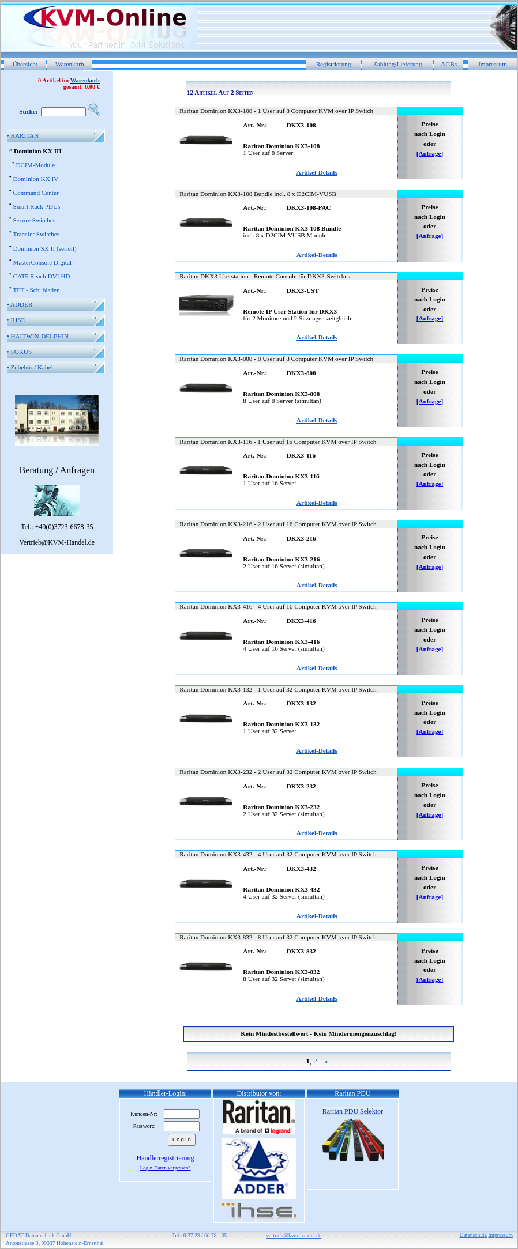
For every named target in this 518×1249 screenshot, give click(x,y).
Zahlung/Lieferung (397, 64)
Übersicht (24, 64)
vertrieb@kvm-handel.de (293, 1235)
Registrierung (333, 64)
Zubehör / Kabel (30, 367)
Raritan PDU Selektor (352, 1111)
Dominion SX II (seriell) (44, 248)
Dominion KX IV (35, 178)
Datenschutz (473, 1235)
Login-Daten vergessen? (165, 1168)
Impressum (492, 64)
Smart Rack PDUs (36, 206)
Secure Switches (34, 220)
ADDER (20, 304)
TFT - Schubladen (36, 289)
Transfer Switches (36, 234)
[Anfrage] (430, 153)
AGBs (449, 64)
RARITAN (23, 135)
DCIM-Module (35, 164)
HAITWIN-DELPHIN (38, 336)
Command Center (35, 192)
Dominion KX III (38, 151)
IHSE (16, 319)
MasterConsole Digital (42, 262)
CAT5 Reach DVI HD (41, 276)
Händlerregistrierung (165, 1158)
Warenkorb (69, 64)
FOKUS (19, 351)
